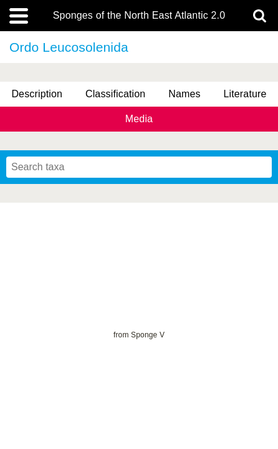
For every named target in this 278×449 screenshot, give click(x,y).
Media (139, 118)
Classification (115, 94)
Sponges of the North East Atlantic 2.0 (139, 16)
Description (36, 94)
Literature (244, 94)
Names (184, 94)
